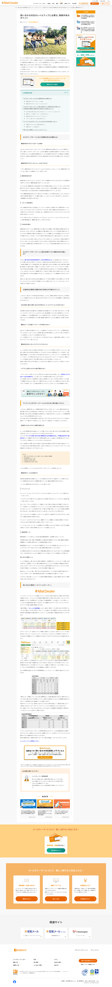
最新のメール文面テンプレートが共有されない (37, 114)
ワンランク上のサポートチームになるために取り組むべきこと (40, 121)
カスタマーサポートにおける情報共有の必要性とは (38, 98)
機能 (57, 3)
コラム (108, 1)
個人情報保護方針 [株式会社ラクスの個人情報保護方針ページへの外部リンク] (80, 980)
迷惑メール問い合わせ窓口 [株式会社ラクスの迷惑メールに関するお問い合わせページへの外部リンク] (90, 980)
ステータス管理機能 (34, 608)
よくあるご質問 (95, 1)
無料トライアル (105, 3)
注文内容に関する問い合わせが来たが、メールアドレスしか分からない (43, 111)
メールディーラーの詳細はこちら (29, 741)
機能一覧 (15, 962)
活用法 (48, 3)
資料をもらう (95, 3)
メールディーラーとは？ (19, 959)
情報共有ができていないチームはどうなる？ (37, 103)
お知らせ (56, 965)
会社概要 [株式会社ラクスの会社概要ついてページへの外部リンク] (63, 980)
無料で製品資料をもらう (88, 960)
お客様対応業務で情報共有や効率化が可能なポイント (39, 108)
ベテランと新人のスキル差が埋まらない (36, 118)
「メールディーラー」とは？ (39, 3)
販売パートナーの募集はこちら (88, 964)
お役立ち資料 (102, 1)
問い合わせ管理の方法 (54, 7)
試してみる (56, 899)
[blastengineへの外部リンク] (80, 933)
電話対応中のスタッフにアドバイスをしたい (36, 116)
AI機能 (61, 3)
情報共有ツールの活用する (32, 127)
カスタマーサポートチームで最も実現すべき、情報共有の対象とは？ (42, 106)
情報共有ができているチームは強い (35, 101)
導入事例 (74, 3)
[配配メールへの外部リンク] (31, 933)
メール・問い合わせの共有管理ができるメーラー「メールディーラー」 (28, 7)
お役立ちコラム (46, 7)
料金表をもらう (85, 899)
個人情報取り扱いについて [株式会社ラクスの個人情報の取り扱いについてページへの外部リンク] (71, 980)
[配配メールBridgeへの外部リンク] (56, 933)
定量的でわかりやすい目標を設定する (35, 124)
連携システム (67, 3)
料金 (53, 3)
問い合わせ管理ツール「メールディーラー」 (35, 130)
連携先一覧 (16, 965)
